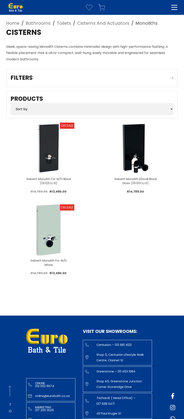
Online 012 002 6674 (41, 384)
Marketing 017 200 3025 (41, 408)
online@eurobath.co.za (49, 396)
